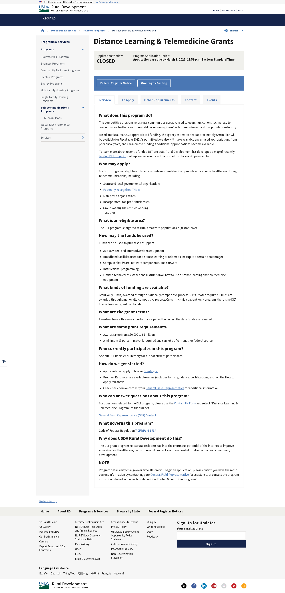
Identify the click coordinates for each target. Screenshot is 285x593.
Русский (119, 573)
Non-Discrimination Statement (122, 555)
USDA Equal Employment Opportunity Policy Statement (125, 535)
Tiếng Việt (69, 573)
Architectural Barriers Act (89, 522)
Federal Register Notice (116, 83)
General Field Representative (165, 388)
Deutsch (56, 573)
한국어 (95, 573)
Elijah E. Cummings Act (87, 558)
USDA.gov (45, 526)
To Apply (128, 100)
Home (216, 10)
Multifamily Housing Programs (60, 90)
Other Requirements (159, 100)
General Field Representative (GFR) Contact (127, 415)
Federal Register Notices (165, 511)
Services (46, 137)
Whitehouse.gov (156, 526)
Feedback (152, 536)
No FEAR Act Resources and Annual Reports (88, 528)
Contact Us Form (185, 403)
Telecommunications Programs (55, 109)
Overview (104, 100)
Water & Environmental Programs (55, 126)
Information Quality (122, 549)
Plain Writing (82, 544)
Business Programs (53, 63)
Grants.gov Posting (154, 83)
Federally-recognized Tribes (121, 190)
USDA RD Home (48, 522)
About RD (64, 511)
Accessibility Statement (124, 522)
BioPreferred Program (55, 57)
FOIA (78, 554)
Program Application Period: (151, 56)
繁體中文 (82, 573)
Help (240, 10)
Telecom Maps (53, 118)
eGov (150, 531)
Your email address (190, 528)
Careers (43, 541)
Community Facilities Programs (60, 70)
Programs (47, 49)
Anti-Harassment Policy (124, 544)
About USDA (228, 10)
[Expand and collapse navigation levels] (83, 49)
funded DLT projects (114, 156)
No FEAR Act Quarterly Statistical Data (88, 537)
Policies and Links (49, 531)
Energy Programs (52, 83)
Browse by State (128, 511)
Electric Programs (52, 77)
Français (106, 573)
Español (43, 573)
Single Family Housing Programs (54, 99)
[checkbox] (4, 361)
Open (78, 549)
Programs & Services (63, 30)
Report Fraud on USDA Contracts (52, 548)
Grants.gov (151, 371)
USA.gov (151, 522)
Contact (191, 100)
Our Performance (49, 536)
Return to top (48, 501)
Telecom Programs (94, 30)
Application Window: (110, 56)
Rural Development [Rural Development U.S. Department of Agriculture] (66, 9)
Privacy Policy (119, 526)
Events (212, 100)
